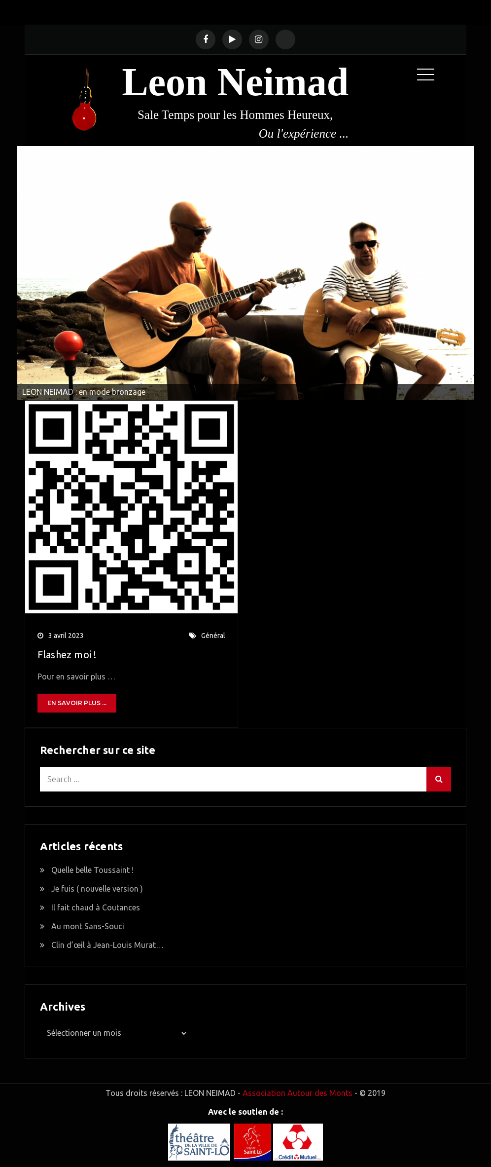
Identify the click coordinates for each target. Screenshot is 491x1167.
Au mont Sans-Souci (87, 926)
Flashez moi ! (67, 654)
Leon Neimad (235, 82)
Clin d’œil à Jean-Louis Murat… (107, 945)
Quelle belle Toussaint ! (92, 870)
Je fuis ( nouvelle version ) (97, 888)
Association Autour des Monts (297, 1093)
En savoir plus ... (76, 703)
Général (213, 636)
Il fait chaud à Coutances (95, 907)
